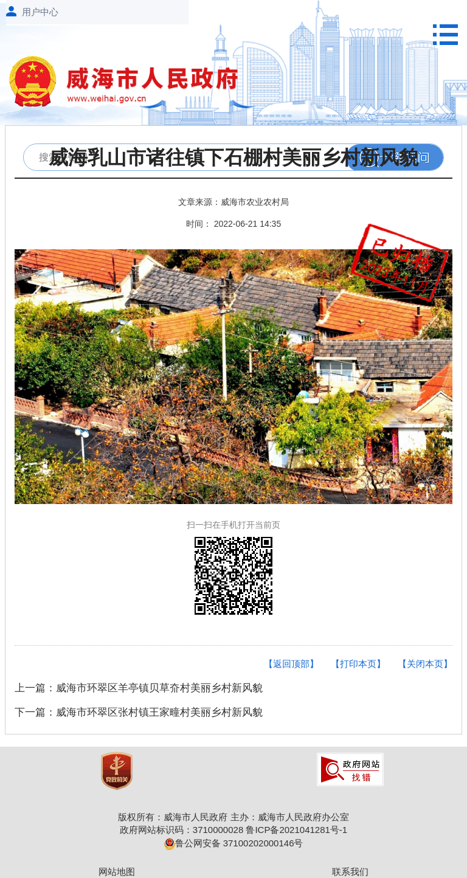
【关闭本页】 (425, 663)
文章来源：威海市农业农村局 (233, 202)
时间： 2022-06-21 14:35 (233, 224)
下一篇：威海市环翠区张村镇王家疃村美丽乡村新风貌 (139, 712)
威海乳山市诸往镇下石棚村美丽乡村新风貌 (233, 157)
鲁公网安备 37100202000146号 (233, 843)
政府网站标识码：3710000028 (181, 829)
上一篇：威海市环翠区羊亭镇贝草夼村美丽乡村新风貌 (139, 688)
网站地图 (117, 871)
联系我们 (350, 871)
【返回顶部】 (291, 663)
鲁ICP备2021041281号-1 (296, 829)
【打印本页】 (358, 663)
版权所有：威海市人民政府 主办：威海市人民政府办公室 (233, 817)
